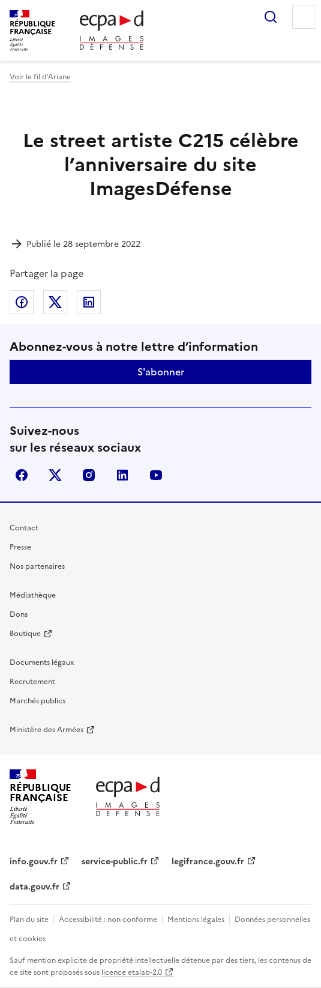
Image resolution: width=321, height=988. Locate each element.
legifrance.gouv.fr (208, 861)
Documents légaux (42, 662)
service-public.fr (115, 861)
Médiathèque (33, 595)
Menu (304, 17)
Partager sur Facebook (22, 302)
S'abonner (160, 372)
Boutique (25, 633)
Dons (19, 614)
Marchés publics (37, 701)
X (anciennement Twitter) (55, 475)
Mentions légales (195, 919)
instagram (89, 475)
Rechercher (271, 17)
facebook (22, 475)
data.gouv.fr (34, 886)
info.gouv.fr (34, 861)
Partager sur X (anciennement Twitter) (55, 302)
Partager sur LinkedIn (89, 302)
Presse (20, 547)
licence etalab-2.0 (131, 972)
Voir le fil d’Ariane (40, 76)
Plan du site (29, 919)
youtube (156, 475)
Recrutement (32, 681)
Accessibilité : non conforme (108, 919)
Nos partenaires (37, 566)
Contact (24, 528)
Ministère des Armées (46, 729)
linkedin (122, 475)
